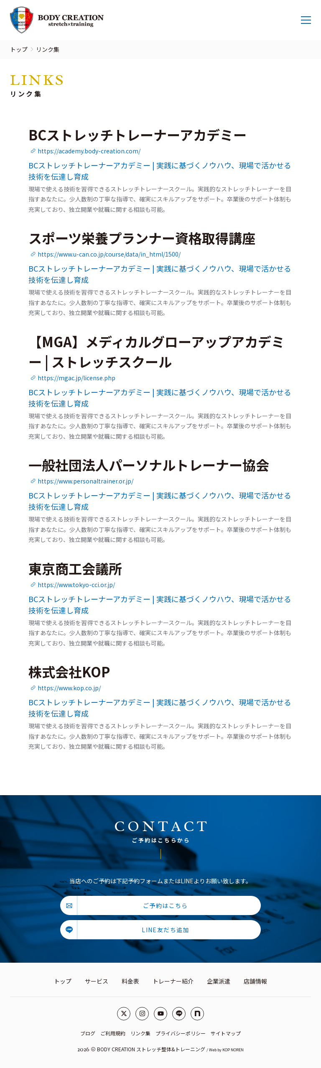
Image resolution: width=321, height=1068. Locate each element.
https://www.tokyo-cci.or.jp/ (72, 584)
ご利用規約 (112, 1033)
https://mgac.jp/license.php (72, 378)
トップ (19, 49)
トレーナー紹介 (173, 981)
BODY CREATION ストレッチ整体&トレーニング (151, 1049)
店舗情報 (255, 981)
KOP (226, 1050)
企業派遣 (218, 981)
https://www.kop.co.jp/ (65, 688)
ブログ (87, 1033)
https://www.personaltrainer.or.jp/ (81, 481)
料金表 (130, 981)
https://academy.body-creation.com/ (85, 151)
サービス (96, 981)
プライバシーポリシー (180, 1033)
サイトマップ (226, 1033)
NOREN (237, 1050)
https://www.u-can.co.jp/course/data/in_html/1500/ (105, 254)
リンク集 (140, 1033)
